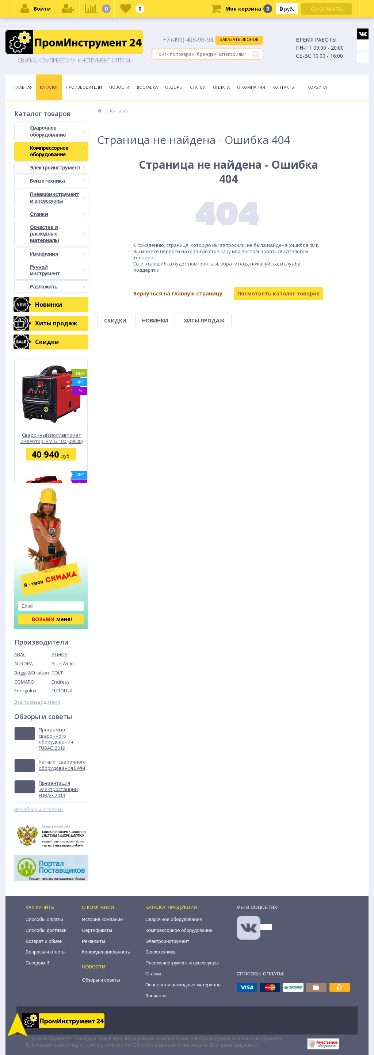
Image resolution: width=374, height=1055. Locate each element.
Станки (57, 213)
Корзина (317, 87)
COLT (57, 672)
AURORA (23, 663)
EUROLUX (61, 690)
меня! (52, 619)
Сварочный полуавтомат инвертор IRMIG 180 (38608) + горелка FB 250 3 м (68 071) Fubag (51, 438)
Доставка (147, 87)
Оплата (221, 87)
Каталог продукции (171, 907)
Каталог (49, 87)
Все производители (37, 702)
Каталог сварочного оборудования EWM (62, 765)
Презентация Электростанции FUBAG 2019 (58, 789)
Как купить (40, 907)
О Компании (251, 87)
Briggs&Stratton (31, 672)
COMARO (24, 682)
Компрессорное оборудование (57, 151)
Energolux (25, 690)
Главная (23, 87)
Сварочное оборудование (57, 131)
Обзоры (174, 87)
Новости (119, 87)
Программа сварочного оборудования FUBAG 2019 (56, 739)
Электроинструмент (57, 167)
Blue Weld (62, 663)
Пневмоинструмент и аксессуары (57, 197)
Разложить (57, 286)
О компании (98, 907)
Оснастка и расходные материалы (57, 233)
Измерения (57, 253)
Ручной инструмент (57, 270)
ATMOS (59, 654)
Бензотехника (57, 180)
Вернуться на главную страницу (177, 293)
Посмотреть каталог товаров (278, 293)
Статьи (198, 87)
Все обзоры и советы (39, 809)
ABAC (20, 654)
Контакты (283, 87)
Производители (84, 87)
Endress (60, 682)
